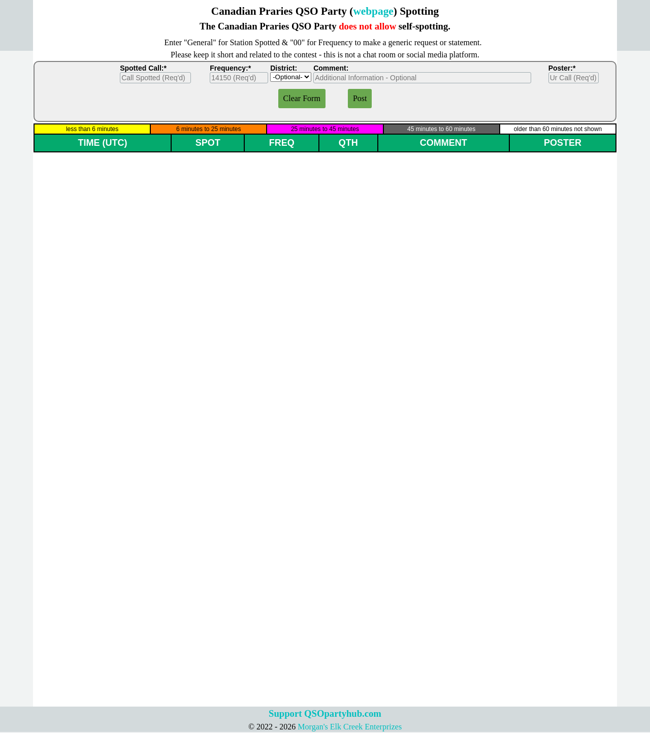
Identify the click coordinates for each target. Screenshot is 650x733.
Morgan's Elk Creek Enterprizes (350, 726)
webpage (373, 11)
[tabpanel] (325, 18)
